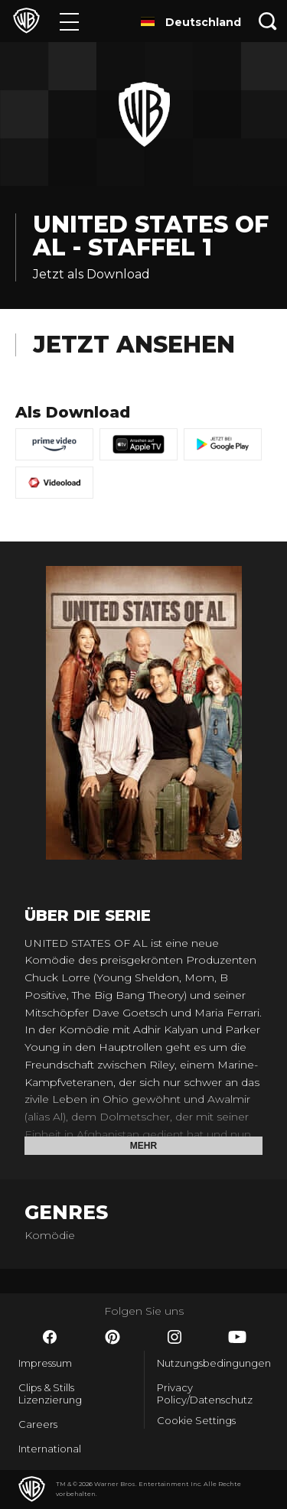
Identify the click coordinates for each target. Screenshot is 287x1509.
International (49, 1448)
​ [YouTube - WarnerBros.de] (237, 1337)
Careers (37, 1424)
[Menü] (69, 21)
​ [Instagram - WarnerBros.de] (174, 1337)
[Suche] (268, 21)
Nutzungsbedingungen (213, 1363)
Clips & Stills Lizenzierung (50, 1393)
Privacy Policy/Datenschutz (205, 1393)
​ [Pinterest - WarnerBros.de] (112, 1337)
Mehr (143, 1145)
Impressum (45, 1363)
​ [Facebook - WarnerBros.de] (50, 1337)
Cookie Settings (196, 1420)
